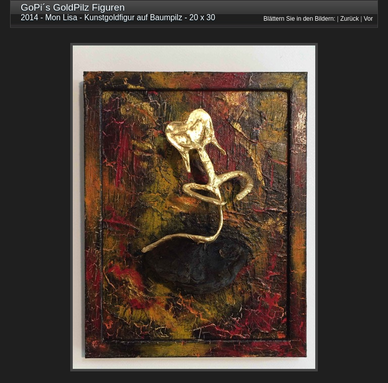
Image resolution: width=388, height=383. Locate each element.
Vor (368, 18)
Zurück (350, 18)
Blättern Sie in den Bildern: (299, 18)
